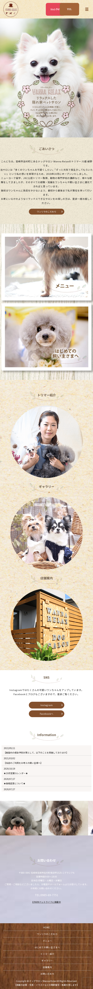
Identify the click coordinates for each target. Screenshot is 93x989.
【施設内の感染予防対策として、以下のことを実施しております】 (36, 752)
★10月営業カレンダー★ (16, 773)
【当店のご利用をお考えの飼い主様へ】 (23, 762)
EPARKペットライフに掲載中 (46, 902)
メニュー (47, 940)
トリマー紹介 (47, 953)
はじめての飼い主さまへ (47, 947)
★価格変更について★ (14, 783)
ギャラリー (47, 960)
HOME (46, 927)
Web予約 (55, 9)
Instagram (46, 705)
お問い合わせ (47, 973)
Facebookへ (46, 713)
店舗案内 (47, 967)
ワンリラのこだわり (46, 211)
